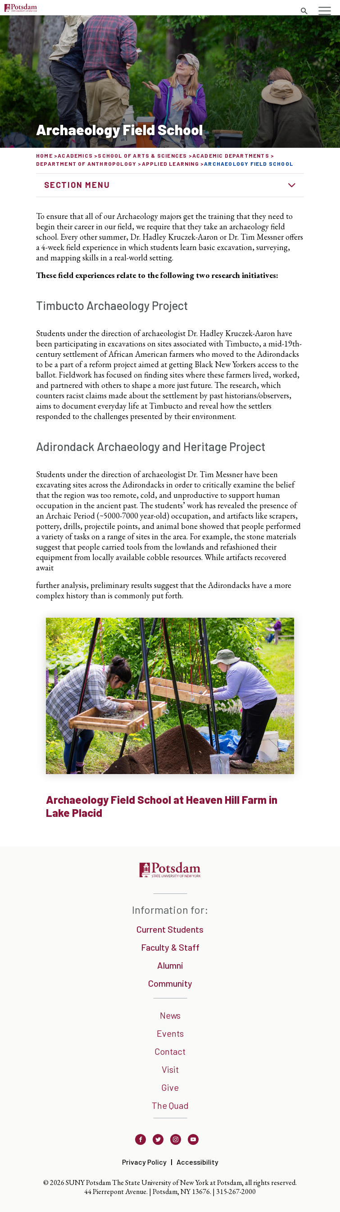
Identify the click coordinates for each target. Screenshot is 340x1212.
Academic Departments (230, 155)
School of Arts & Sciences (142, 155)
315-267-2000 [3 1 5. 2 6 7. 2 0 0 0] (236, 1191)
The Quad (170, 1105)
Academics (75, 155)
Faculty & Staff (170, 947)
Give (170, 1087)
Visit (170, 1069)
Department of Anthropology (86, 163)
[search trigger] (304, 11)
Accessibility (197, 1161)
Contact (170, 1051)
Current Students (170, 929)
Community (170, 983)
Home (44, 155)
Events (170, 1033)
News (170, 1015)
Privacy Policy (144, 1161)
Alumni (170, 965)
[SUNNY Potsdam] (170, 874)
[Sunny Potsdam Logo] (21, 9)
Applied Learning (170, 163)
